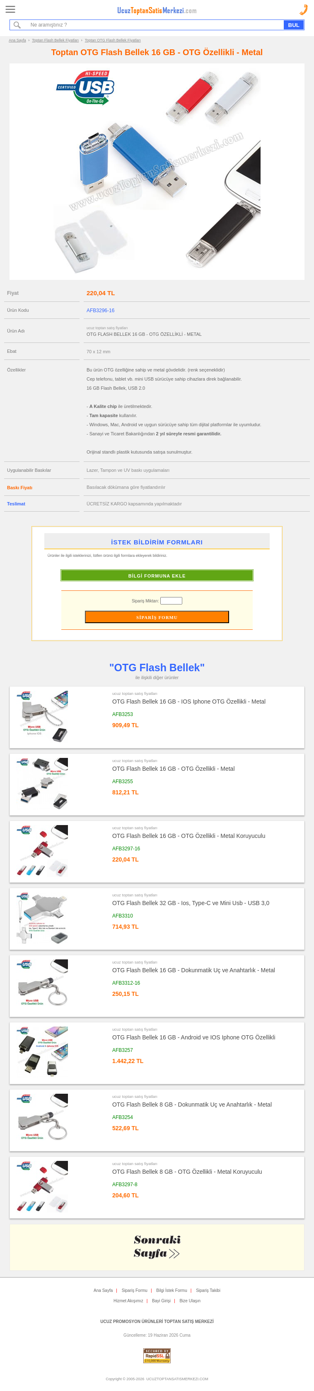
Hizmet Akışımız (128, 1301)
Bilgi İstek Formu (171, 1290)
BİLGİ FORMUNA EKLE (157, 575)
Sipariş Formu (134, 1290)
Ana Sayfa (17, 40)
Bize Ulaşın (189, 1301)
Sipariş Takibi (208, 1290)
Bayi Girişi (161, 1301)
